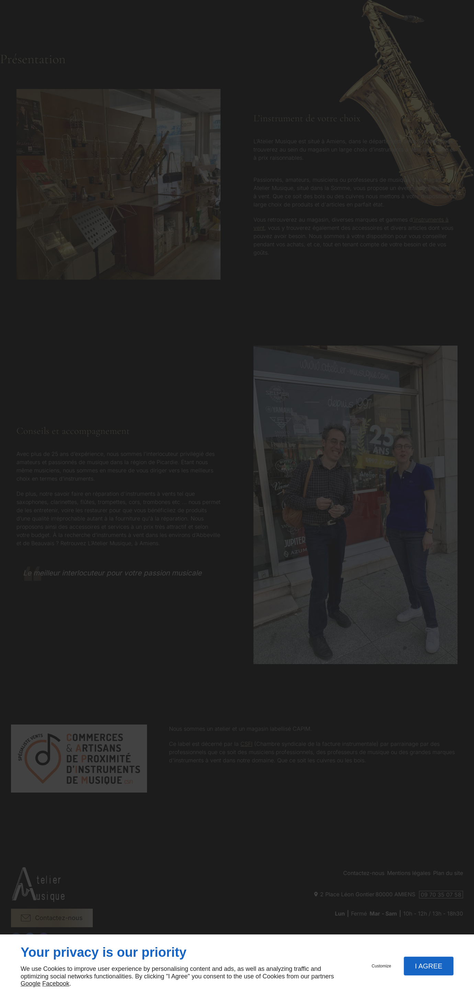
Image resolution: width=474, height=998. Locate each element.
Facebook (55, 983)
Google (31, 983)
